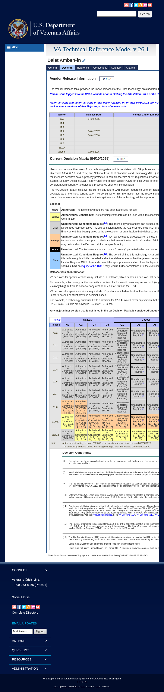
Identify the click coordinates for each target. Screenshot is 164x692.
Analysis (131, 67)
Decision (67, 67)
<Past (57, 320)
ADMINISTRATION (25, 668)
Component (100, 67)
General (52, 67)
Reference (83, 67)
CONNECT (19, 570)
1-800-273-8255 (23, 585)
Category (116, 67)
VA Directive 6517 (144, 515)
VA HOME (19, 641)
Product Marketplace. (102, 515)
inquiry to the (91, 266)
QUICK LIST (20, 650)
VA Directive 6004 (127, 515)
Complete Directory (25, 612)
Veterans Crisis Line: (26, 579)
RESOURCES (21, 659)
